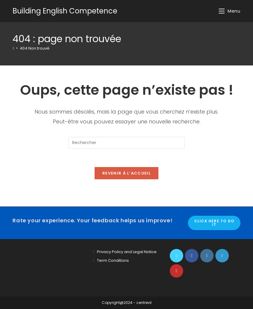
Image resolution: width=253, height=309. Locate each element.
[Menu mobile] (229, 11)
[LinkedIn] (222, 255)
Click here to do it (214, 222)
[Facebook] (191, 255)
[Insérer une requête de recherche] (126, 143)
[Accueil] (13, 48)
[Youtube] (176, 271)
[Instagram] (207, 255)
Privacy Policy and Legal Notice (127, 252)
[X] (176, 255)
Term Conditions (113, 260)
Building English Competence (65, 11)
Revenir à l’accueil (126, 173)
